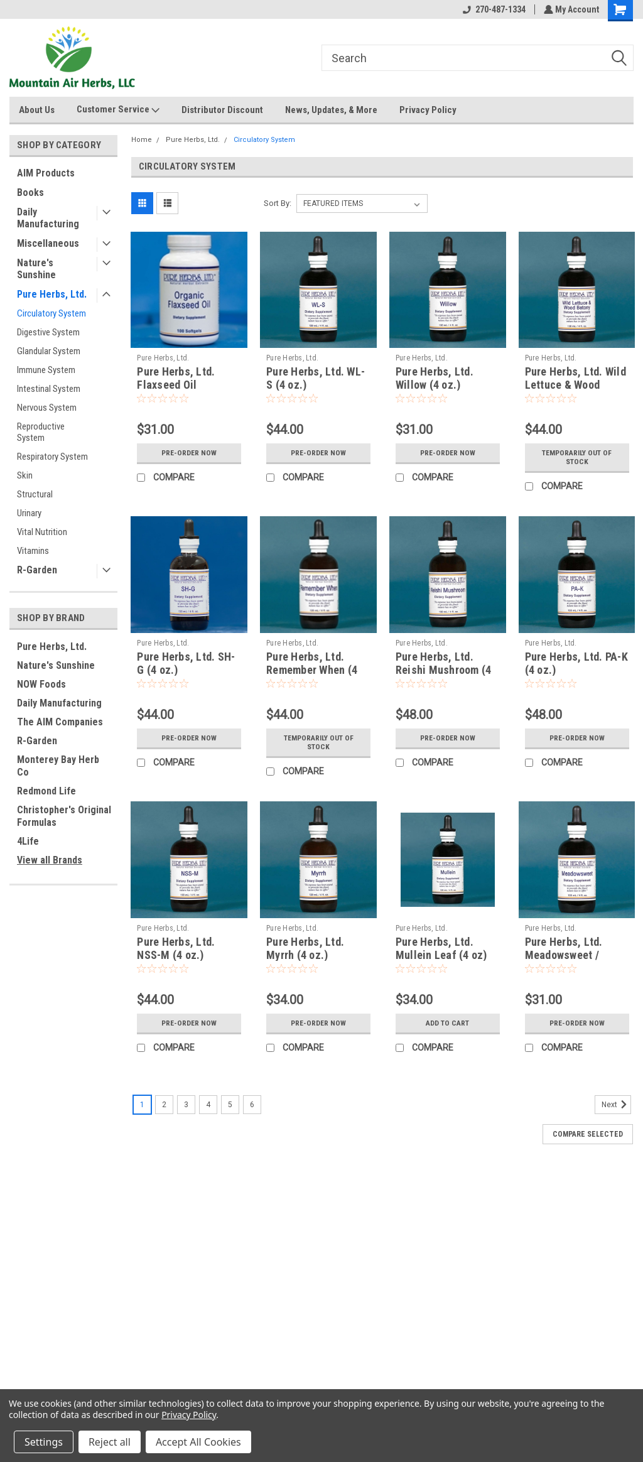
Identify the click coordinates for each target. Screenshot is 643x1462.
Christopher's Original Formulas (64, 816)
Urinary (29, 513)
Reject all (110, 1442)
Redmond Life (46, 791)
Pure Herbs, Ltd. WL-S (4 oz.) (315, 378)
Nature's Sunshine (36, 269)
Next (616, 1104)
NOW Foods (41, 684)
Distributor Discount (222, 110)
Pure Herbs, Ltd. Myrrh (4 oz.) (305, 948)
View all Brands (49, 860)
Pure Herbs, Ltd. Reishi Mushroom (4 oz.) (444, 670)
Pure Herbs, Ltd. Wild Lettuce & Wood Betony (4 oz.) (575, 384)
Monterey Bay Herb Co (58, 766)
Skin (25, 475)
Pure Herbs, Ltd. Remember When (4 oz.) (311, 670)
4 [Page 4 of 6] (208, 1104)
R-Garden (37, 570)
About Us (37, 110)
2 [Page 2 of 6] (164, 1104)
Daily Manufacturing (48, 218)
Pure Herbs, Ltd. (52, 294)
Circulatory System (51, 313)
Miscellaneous (48, 243)
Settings (43, 1442)
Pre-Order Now (189, 453)
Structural (35, 494)
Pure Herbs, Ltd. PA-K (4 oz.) (576, 663)
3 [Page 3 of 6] (186, 1104)
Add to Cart (447, 1023)
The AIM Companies (60, 722)
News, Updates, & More (331, 110)
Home (141, 140)
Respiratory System (52, 456)
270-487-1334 (493, 9)
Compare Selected (588, 1134)
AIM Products (46, 173)
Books (30, 192)
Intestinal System (48, 388)
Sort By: (277, 203)
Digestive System (48, 332)
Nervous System (47, 407)
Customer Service (118, 110)
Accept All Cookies (198, 1442)
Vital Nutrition (42, 532)
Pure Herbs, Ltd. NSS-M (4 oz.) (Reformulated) (176, 955)
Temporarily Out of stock (577, 457)
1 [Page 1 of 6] (142, 1104)
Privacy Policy (428, 110)
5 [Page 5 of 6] (230, 1104)
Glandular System (48, 351)
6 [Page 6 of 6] (252, 1104)
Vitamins (33, 550)
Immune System (46, 370)
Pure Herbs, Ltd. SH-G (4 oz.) (186, 663)
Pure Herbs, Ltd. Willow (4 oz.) (434, 378)
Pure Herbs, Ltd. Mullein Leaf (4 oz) (441, 948)
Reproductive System (41, 432)
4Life (28, 841)
